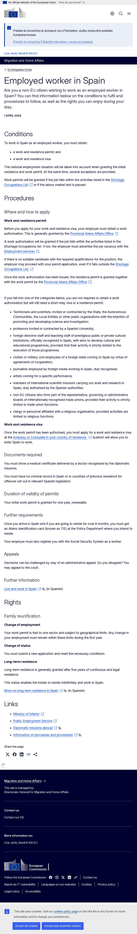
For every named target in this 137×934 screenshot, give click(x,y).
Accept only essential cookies (63, 925)
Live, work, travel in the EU (20, 53)
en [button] (112, 13)
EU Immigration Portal (20, 69)
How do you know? (72, 2)
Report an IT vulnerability (19, 884)
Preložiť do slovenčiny (26, 41)
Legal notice (11, 891)
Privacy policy (106, 884)
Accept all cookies (26, 925)
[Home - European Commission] (14, 12)
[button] (7, 754)
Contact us (90, 877)
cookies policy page (66, 911)
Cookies (87, 884)
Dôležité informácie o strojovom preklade (68, 41)
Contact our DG (14, 817)
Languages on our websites (58, 884)
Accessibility (33, 891)
